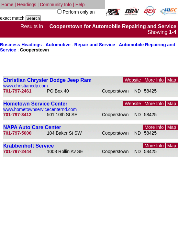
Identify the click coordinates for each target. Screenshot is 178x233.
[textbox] (28, 12)
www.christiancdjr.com (25, 85)
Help (80, 4)
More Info (154, 80)
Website (133, 80)
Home (7, 4)
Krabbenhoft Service (28, 146)
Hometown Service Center (35, 103)
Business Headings (21, 44)
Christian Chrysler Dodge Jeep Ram (47, 80)
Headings (26, 4)
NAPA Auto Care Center (32, 127)
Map (171, 80)
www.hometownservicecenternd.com (40, 109)
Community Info (56, 4)
